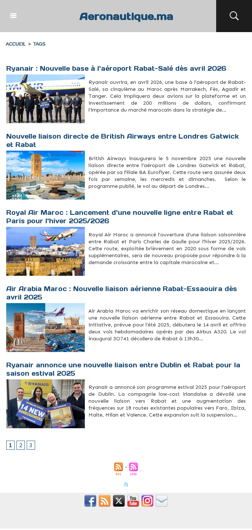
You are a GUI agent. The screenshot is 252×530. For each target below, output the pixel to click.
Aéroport (93, 121)
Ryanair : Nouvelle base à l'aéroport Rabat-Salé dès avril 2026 (120, 68)
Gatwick (108, 197)
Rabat (112, 121)
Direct (91, 197)
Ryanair (119, 121)
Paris (96, 273)
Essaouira (93, 350)
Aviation (92, 426)
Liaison (116, 197)
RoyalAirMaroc (113, 273)
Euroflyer (99, 197)
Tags (38, 44)
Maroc (101, 350)
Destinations (102, 426)
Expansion (120, 426)
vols (122, 273)
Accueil (15, 44)
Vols (122, 350)
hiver (91, 273)
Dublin (112, 426)
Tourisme (128, 121)
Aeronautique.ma (126, 15)
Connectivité (103, 121)
